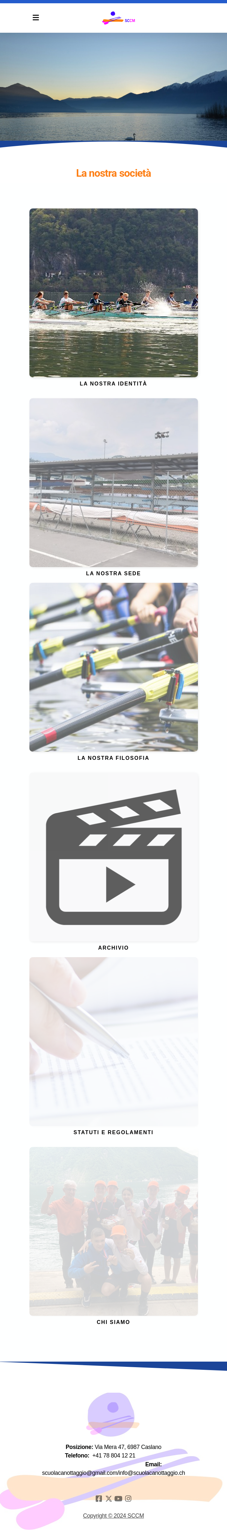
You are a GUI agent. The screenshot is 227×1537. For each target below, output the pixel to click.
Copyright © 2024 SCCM (113, 1515)
